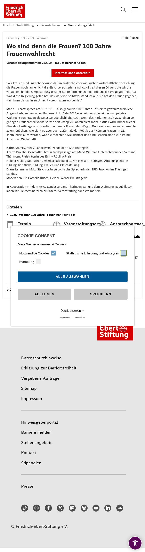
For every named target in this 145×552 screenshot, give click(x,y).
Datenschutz (79, 318)
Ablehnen (44, 294)
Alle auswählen (72, 276)
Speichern (100, 294)
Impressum (65, 318)
